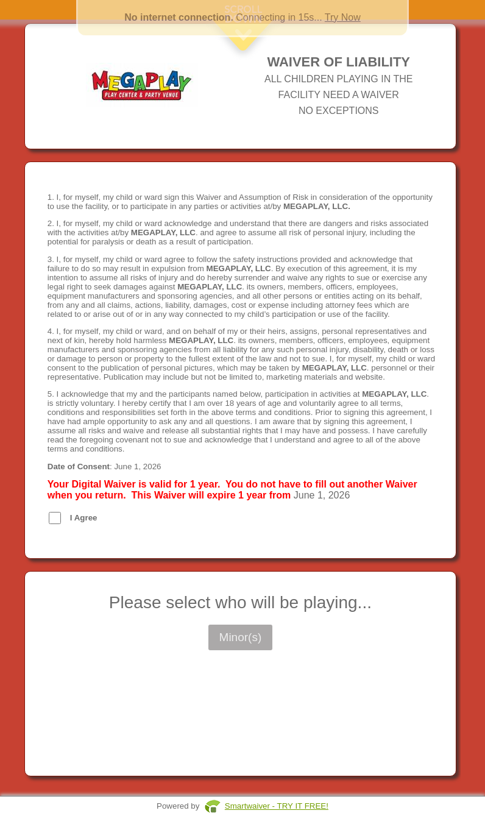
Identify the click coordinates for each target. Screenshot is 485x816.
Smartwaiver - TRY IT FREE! (276, 806)
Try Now (343, 17)
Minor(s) (240, 637)
